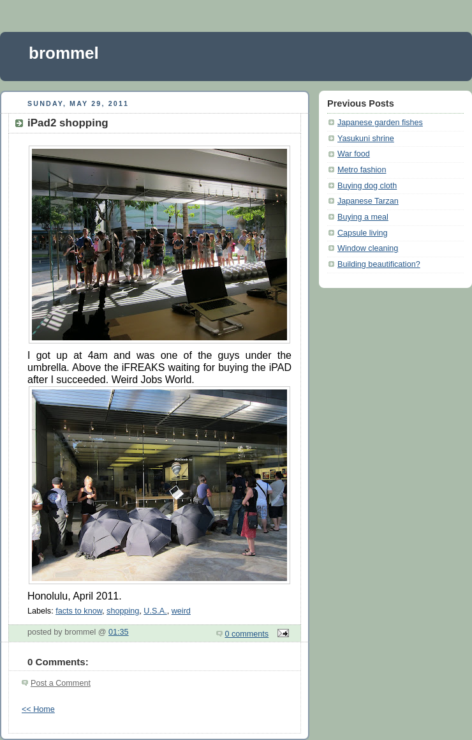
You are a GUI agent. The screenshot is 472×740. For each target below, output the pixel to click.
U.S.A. (155, 611)
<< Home (38, 709)
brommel (64, 53)
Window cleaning (367, 248)
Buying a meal (362, 217)
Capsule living (362, 233)
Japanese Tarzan (368, 201)
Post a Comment (61, 683)
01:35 (118, 632)
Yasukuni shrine (365, 138)
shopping (123, 611)
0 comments (247, 634)
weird (181, 611)
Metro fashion (361, 169)
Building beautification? (378, 264)
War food (353, 153)
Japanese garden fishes (380, 122)
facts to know (78, 611)
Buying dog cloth (367, 185)
